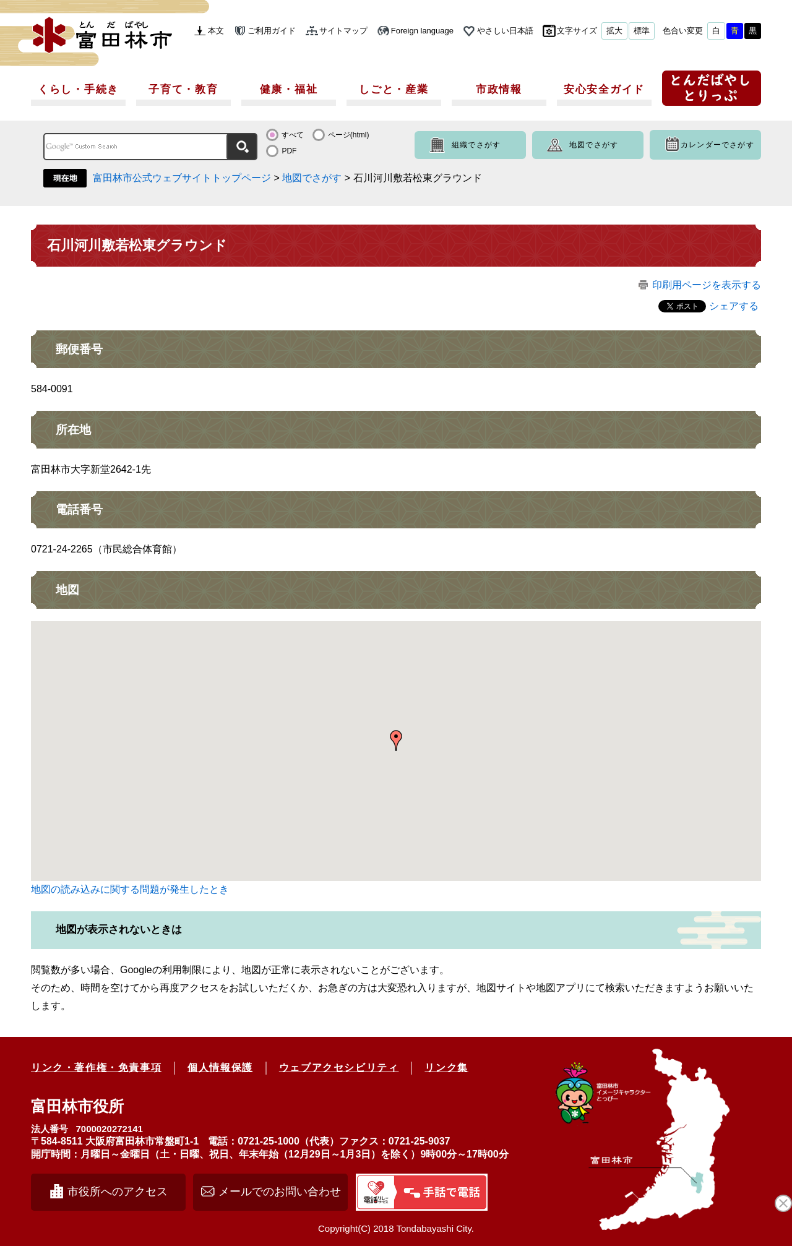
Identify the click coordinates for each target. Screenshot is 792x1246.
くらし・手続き (78, 89)
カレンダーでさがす (717, 144)
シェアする (734, 306)
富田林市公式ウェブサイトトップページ (182, 178)
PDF (289, 151)
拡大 (614, 30)
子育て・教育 (183, 89)
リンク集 (446, 1067)
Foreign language (422, 30)
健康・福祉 (289, 89)
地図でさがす (593, 144)
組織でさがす (476, 144)
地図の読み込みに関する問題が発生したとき (130, 889)
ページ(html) (348, 135)
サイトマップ (343, 30)
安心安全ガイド (604, 89)
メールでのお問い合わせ (279, 1191)
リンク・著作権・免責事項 (96, 1067)
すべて (293, 135)
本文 (216, 30)
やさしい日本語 (505, 30)
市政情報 (499, 89)
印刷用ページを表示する (706, 285)
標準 (642, 30)
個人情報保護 (220, 1067)
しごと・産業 (393, 89)
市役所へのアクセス (117, 1191)
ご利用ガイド (272, 30)
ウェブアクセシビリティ (339, 1067)
